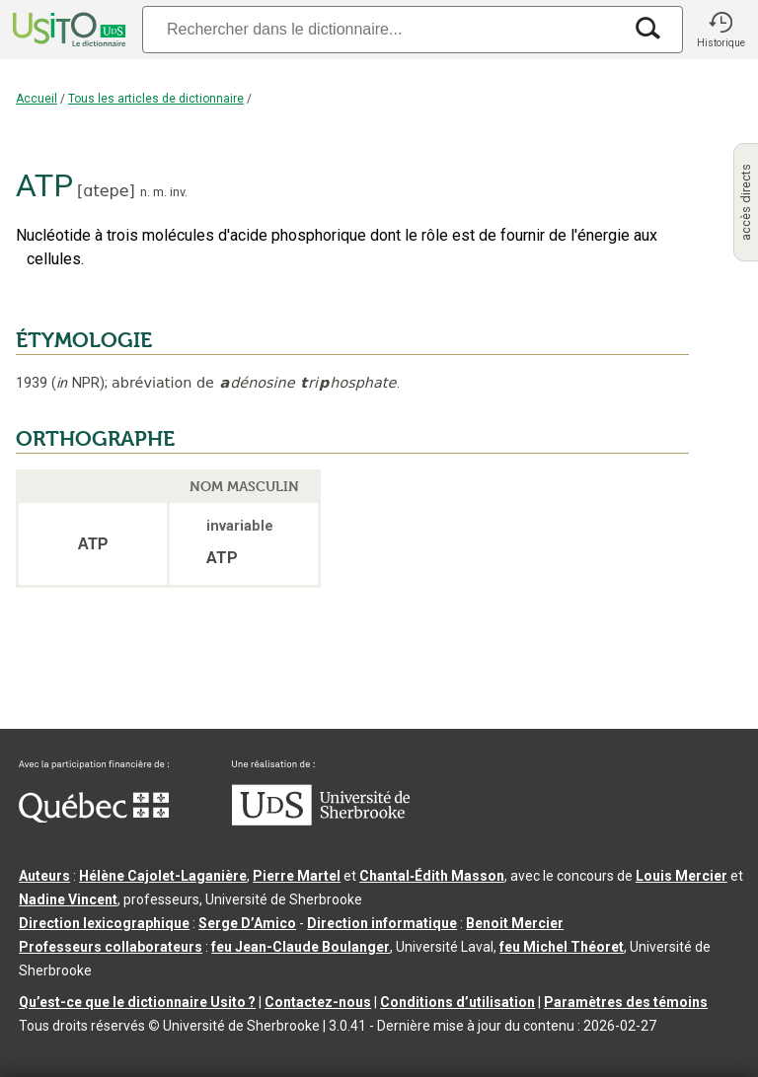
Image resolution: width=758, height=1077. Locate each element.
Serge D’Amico (247, 923)
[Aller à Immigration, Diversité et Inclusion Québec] (94, 818)
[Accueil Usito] (67, 29)
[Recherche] (382, 29)
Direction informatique (382, 923)
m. (160, 191)
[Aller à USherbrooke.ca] (321, 820)
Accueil (36, 99)
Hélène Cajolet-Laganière (163, 876)
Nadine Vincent (68, 899)
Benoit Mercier (515, 923)
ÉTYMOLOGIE (84, 340)
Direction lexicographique (104, 923)
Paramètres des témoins (626, 1002)
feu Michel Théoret (561, 947)
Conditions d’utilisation (457, 1002)
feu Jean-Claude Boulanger (300, 947)
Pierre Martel (297, 876)
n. (145, 191)
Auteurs (44, 876)
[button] (720, 29)
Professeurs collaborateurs (110, 947)
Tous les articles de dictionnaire (156, 99)
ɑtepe (105, 190)
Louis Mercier (681, 876)
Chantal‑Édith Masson (431, 876)
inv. (179, 191)
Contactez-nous (318, 1002)
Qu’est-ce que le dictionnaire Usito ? (137, 1002)
